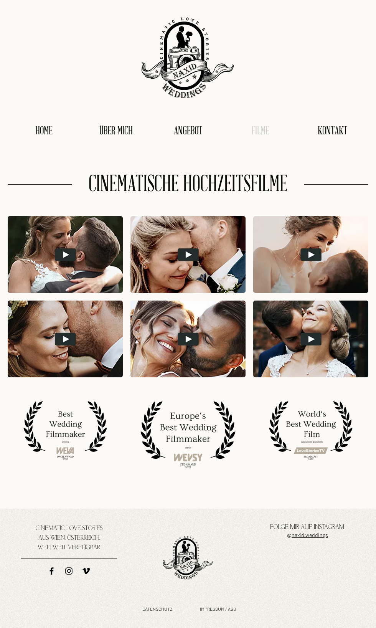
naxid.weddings (310, 535)
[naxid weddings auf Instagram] (69, 571)
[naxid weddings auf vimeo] (86, 571)
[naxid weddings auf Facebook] (51, 571)
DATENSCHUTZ (157, 608)
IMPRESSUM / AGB (218, 608)
